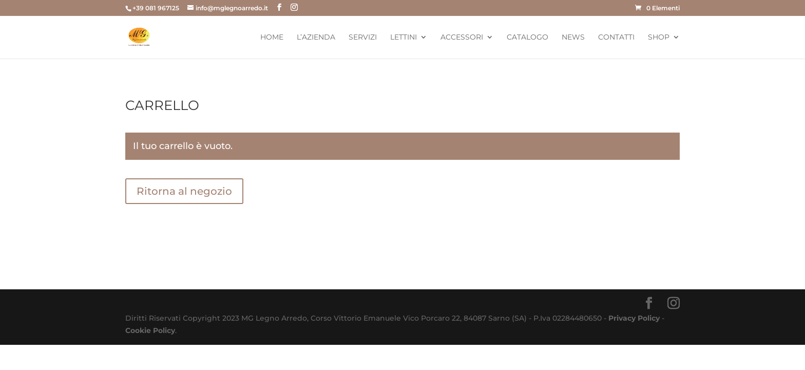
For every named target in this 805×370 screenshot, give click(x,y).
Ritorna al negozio (184, 191)
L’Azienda (316, 37)
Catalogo (527, 37)
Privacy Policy (634, 318)
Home (271, 37)
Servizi (363, 37)
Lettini (403, 37)
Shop (658, 37)
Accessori (461, 37)
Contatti (616, 37)
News (573, 37)
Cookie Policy (150, 330)
